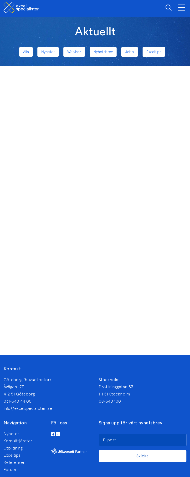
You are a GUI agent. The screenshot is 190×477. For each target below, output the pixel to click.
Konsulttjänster (18, 441)
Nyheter (11, 433)
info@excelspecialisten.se (28, 408)
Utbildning (13, 448)
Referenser (14, 462)
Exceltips (12, 455)
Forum (10, 469)
